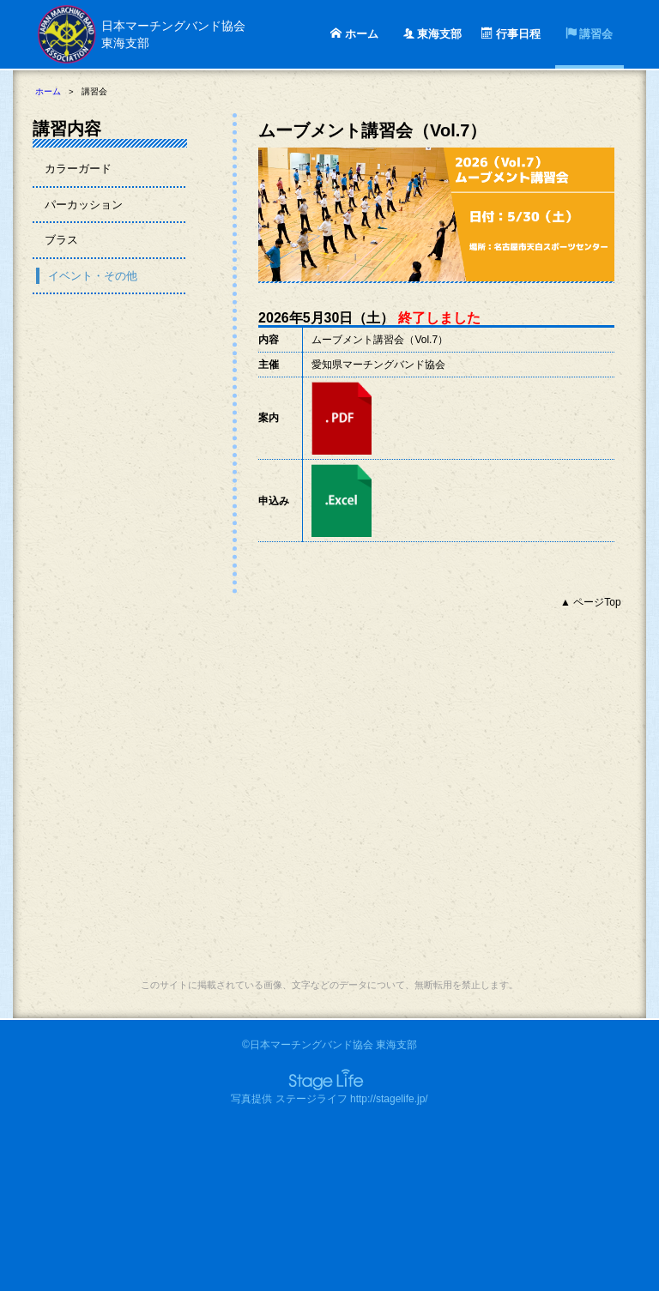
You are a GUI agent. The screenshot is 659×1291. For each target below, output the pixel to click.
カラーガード (78, 168)
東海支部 (433, 33)
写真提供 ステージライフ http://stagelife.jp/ (329, 1099)
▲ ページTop (590, 602)
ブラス (61, 239)
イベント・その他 (92, 275)
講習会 (589, 33)
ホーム (354, 33)
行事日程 (511, 33)
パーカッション (84, 204)
